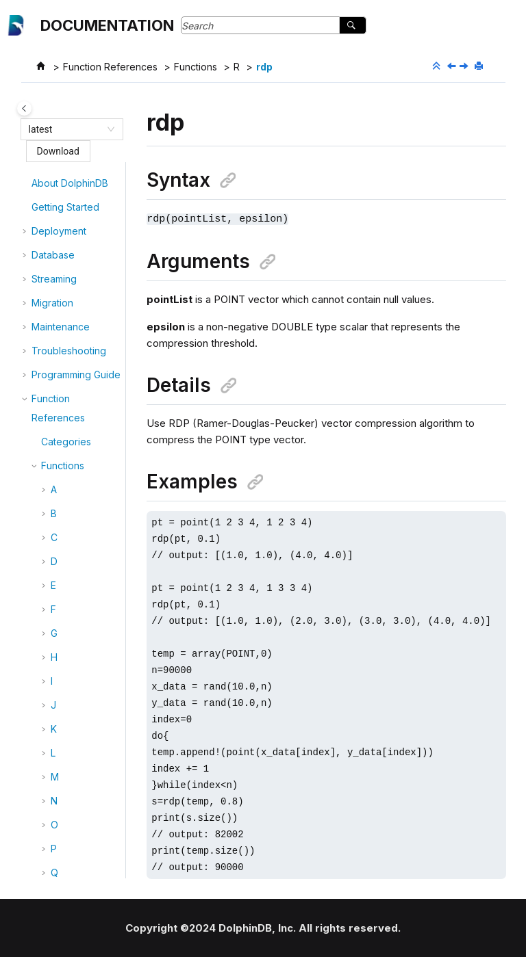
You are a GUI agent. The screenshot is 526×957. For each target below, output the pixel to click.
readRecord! (88, 519)
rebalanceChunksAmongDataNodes (92, 563)
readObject (86, 495)
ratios (72, 328)
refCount (80, 735)
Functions (195, 67)
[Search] (352, 25)
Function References (110, 67)
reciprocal (83, 711)
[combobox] (66, 129)
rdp (264, 67)
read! (72, 376)
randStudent (88, 208)
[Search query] (273, 25)
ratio (70, 304)
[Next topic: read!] (465, 67)
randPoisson (88, 184)
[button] (54, 184)
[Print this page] (480, 66)
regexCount (87, 759)
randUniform (88, 232)
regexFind (83, 783)
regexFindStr (89, 807)
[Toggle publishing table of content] (24, 108)
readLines (82, 471)
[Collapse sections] (437, 66)
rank (70, 280)
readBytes (83, 400)
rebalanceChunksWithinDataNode (92, 625)
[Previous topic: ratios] (453, 67)
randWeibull (87, 256)
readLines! (83, 448)
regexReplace (92, 831)
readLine (80, 424)
